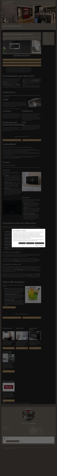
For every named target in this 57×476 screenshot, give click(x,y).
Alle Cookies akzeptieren (39, 243)
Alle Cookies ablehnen (30, 243)
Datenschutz (42, 245)
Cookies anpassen (22, 243)
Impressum (37, 245)
